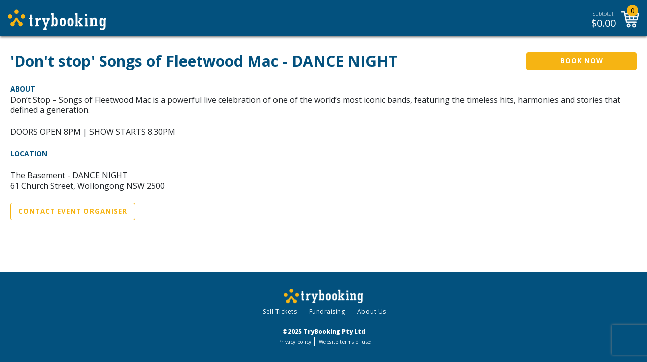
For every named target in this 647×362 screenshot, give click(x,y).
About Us (371, 311)
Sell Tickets (280, 311)
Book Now (581, 60)
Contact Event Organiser (72, 211)
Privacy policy (295, 341)
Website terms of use (345, 341)
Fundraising (327, 311)
